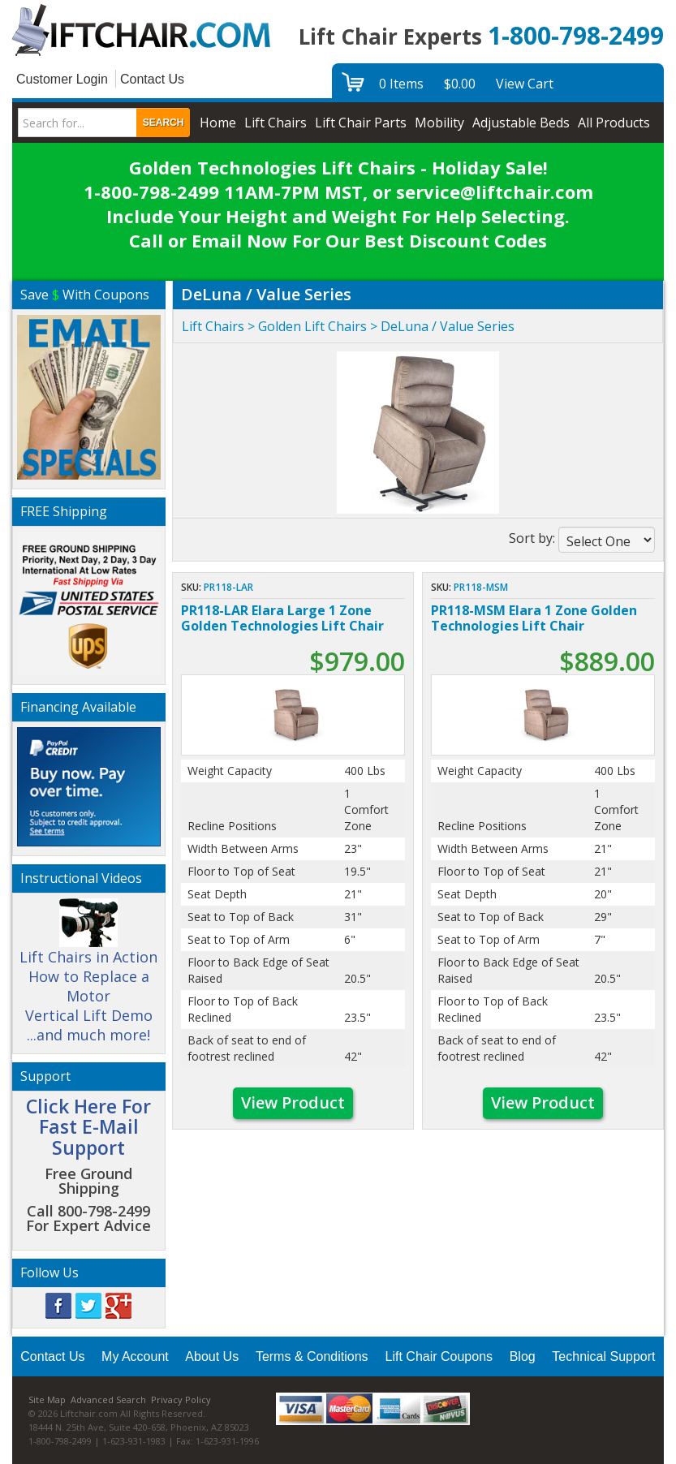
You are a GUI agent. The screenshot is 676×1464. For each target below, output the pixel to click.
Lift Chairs (213, 326)
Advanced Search (108, 1399)
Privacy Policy (181, 1399)
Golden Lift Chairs (312, 326)
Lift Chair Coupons (439, 1356)
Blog (523, 1356)
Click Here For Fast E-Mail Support (88, 1126)
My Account (135, 1356)
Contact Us (152, 79)
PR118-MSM (481, 587)
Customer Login (62, 79)
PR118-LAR (228, 587)
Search (163, 122)
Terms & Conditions (312, 1356)
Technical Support (603, 1356)
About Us (212, 1356)
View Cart (524, 84)
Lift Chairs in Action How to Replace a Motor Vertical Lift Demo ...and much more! (88, 977)
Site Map (47, 1399)
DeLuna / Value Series (448, 326)
